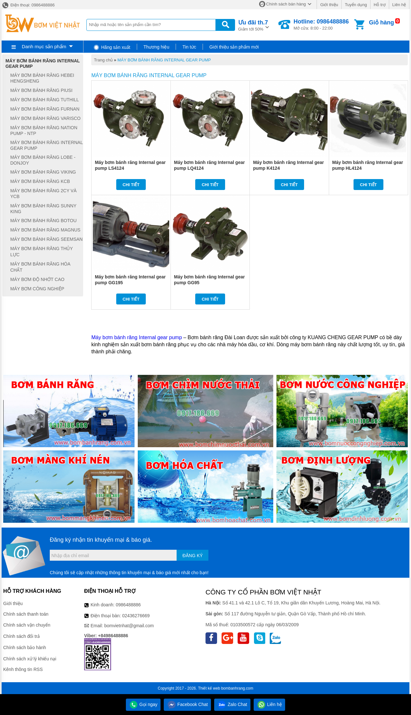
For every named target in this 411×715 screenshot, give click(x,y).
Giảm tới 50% (253, 25)
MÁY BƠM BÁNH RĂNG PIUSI (41, 90)
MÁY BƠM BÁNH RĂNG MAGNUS (45, 229)
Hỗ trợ (380, 4)
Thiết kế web (209, 688)
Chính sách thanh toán (25, 614)
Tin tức (189, 47)
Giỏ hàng (381, 22)
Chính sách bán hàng (286, 4)
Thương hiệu (156, 47)
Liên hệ (399, 4)
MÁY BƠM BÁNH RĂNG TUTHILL (44, 99)
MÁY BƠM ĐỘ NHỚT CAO (37, 279)
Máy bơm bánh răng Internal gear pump (136, 337)
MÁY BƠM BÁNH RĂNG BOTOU (43, 220)
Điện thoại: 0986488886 (28, 5)
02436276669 (136, 615)
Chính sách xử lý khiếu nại (29, 658)
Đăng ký (192, 555)
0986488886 (128, 604)
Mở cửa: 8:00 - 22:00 (321, 24)
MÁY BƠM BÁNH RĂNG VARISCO (45, 118)
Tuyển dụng (356, 4)
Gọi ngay (143, 704)
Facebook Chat (187, 704)
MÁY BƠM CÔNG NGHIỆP (37, 288)
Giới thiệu (329, 4)
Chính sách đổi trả (21, 636)
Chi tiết (131, 184)
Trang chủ (103, 60)
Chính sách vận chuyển (26, 625)
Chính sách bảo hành (24, 647)
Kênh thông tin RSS (23, 669)
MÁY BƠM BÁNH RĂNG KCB (40, 181)
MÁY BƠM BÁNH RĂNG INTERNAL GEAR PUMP (164, 60)
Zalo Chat (232, 704)
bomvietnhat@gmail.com (129, 625)
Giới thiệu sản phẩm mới (234, 47)
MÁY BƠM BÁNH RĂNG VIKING (43, 172)
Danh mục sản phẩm (44, 46)
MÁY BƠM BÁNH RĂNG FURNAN (44, 109)
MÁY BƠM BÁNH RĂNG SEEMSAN (46, 239)
